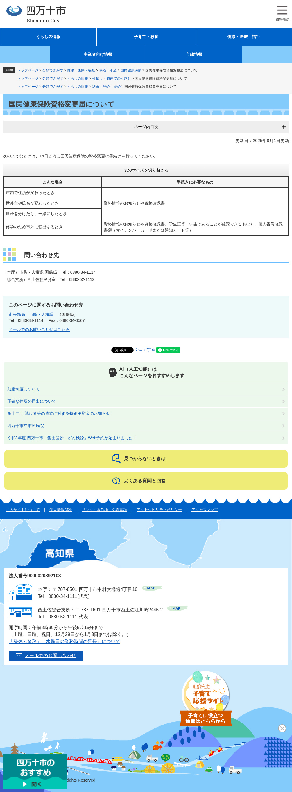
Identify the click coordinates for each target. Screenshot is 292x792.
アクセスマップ (204, 510)
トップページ (27, 70)
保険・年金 (108, 70)
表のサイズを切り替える (146, 170)
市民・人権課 (41, 314)
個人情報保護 (60, 510)
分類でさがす (52, 70)
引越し (97, 78)
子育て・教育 (146, 37)
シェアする (145, 349)
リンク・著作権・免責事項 (104, 510)
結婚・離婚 (101, 87)
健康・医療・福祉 (243, 37)
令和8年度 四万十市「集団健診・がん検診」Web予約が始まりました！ (72, 438)
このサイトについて (23, 510)
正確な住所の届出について (31, 401)
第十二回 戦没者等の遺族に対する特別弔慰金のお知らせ (58, 413)
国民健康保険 (131, 70)
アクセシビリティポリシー (159, 510)
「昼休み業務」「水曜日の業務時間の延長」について (64, 641)
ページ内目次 (146, 126)
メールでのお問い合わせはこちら (39, 329)
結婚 (117, 87)
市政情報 (194, 54)
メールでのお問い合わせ (50, 655)
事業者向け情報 (98, 54)
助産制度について (23, 389)
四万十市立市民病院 (25, 425)
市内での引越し (119, 78)
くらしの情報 (48, 37)
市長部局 (17, 314)
